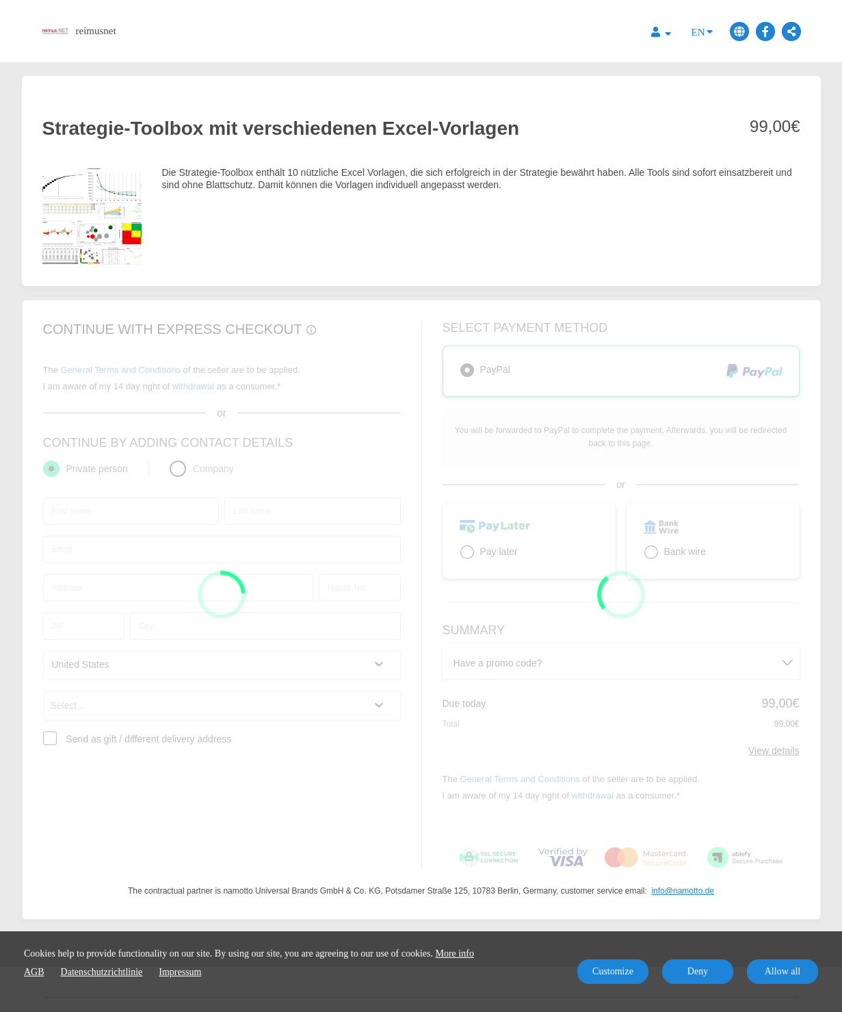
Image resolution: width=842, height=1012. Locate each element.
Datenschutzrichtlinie (102, 972)
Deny (697, 971)
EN (702, 31)
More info (455, 953)
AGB (34, 972)
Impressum (180, 972)
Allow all (783, 971)
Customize (612, 971)
